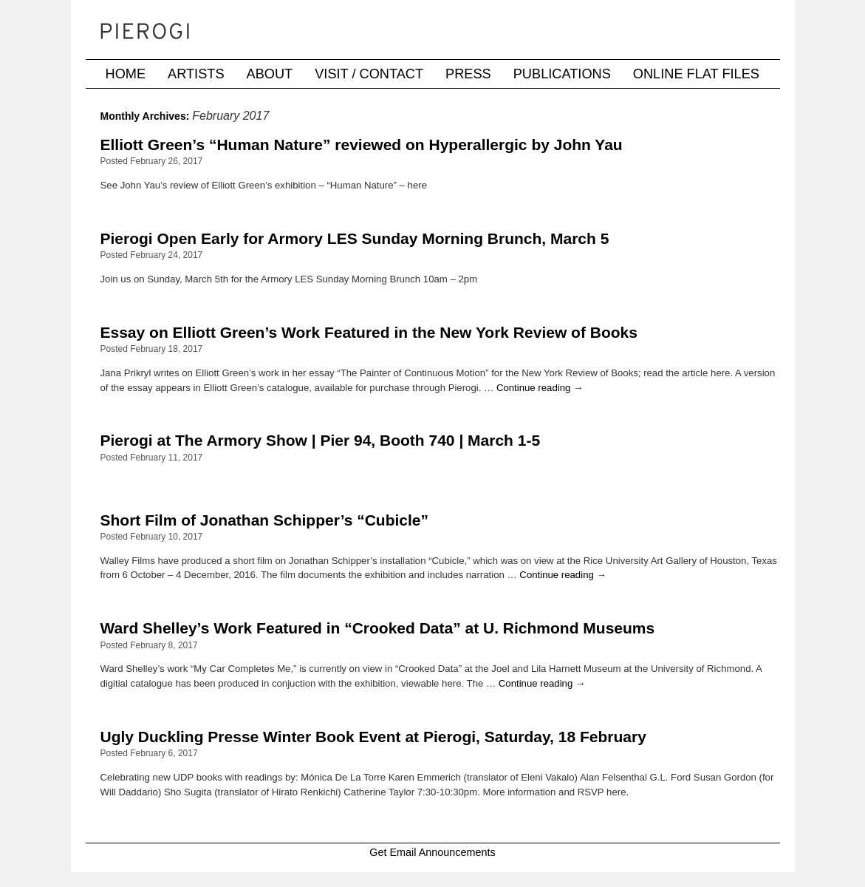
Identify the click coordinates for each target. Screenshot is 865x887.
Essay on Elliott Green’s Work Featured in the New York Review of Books (368, 332)
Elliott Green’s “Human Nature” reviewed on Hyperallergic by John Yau (361, 144)
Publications (562, 74)
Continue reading (539, 387)
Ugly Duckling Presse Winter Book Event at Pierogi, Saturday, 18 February (373, 736)
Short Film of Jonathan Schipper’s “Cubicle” (264, 520)
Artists (196, 74)
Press (468, 74)
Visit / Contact (369, 74)
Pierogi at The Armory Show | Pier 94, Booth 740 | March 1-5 (320, 440)
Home (126, 74)
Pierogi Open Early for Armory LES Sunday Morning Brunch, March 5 (354, 238)
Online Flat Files (696, 74)
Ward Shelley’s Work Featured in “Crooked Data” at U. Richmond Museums (377, 627)
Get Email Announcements (432, 852)
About (270, 74)
